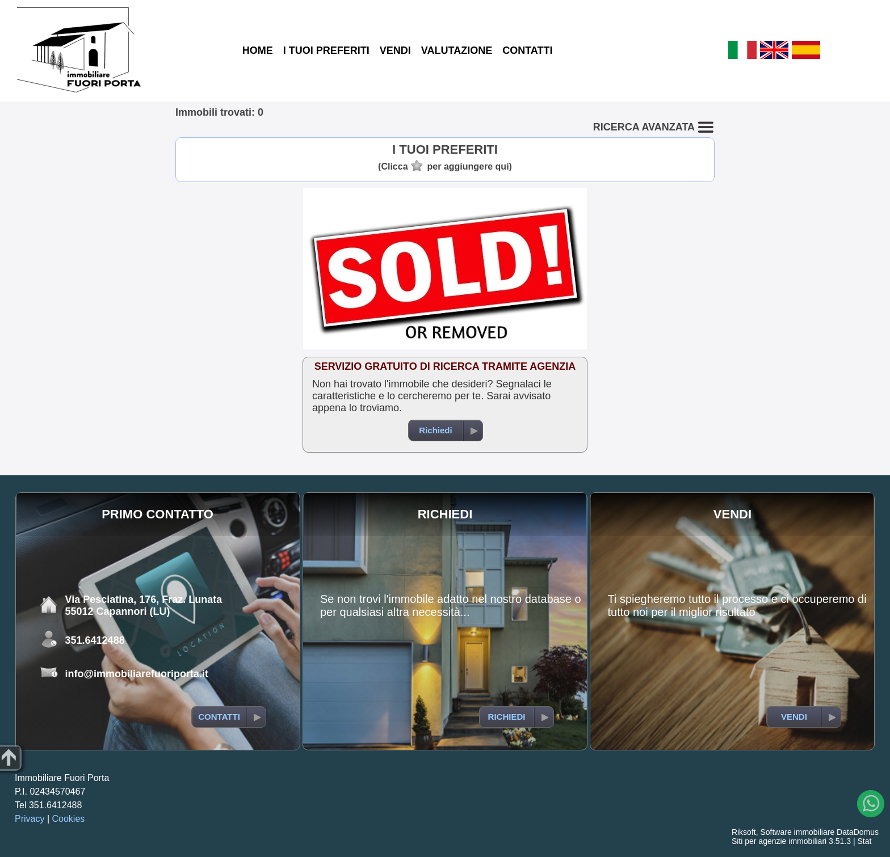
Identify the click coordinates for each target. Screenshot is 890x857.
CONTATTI (527, 50)
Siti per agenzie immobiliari (779, 841)
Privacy (29, 819)
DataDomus (858, 832)
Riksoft (744, 832)
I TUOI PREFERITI (326, 50)
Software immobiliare (797, 832)
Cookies (68, 819)
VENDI (395, 50)
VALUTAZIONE (456, 50)
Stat (864, 841)
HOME (257, 50)
